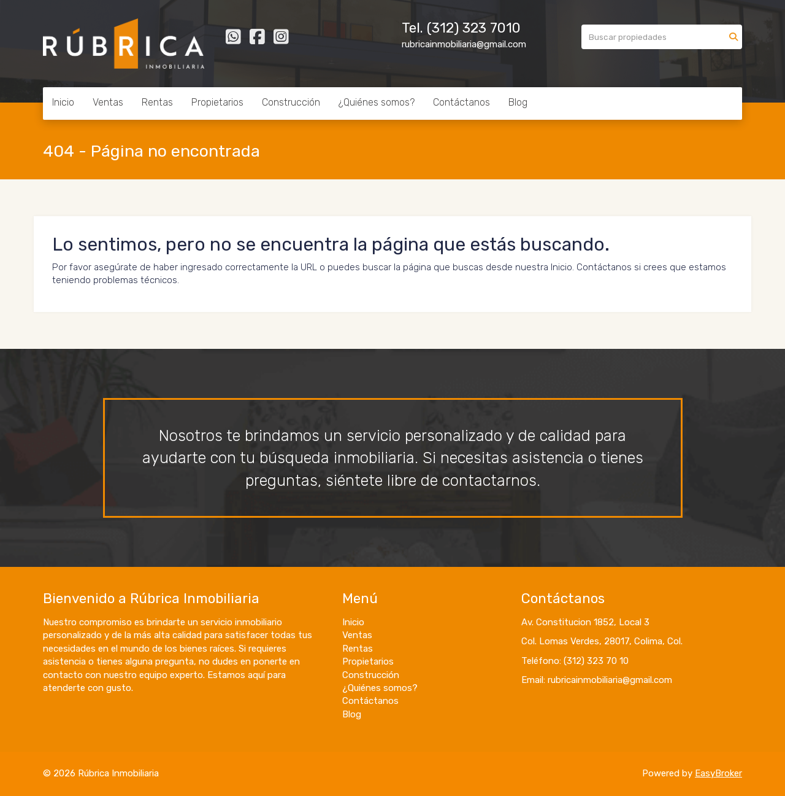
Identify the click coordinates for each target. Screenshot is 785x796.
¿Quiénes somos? (377, 102)
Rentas (157, 102)
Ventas (108, 102)
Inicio (63, 102)
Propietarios (217, 102)
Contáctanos (461, 102)
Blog (517, 102)
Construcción (291, 102)
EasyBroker (718, 773)
